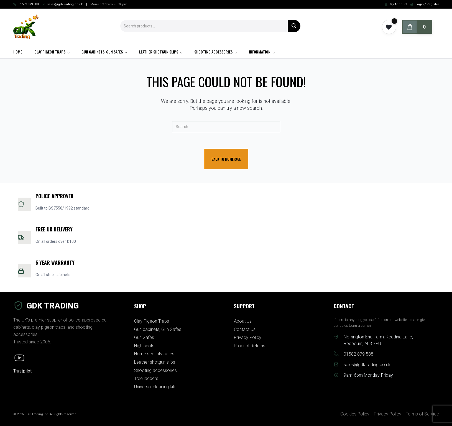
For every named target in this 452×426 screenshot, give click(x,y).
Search (294, 26)
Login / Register (427, 4)
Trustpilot (22, 371)
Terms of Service (422, 414)
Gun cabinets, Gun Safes (102, 52)
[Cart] (417, 27)
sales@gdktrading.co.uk (65, 4)
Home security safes (154, 353)
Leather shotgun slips (158, 52)
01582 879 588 (29, 4)
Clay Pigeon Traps (49, 52)
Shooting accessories (213, 52)
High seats (144, 345)
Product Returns (249, 345)
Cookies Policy (354, 414)
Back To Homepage (226, 159)
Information (259, 52)
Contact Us (245, 329)
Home (17, 52)
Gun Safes (144, 337)
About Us (243, 321)
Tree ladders (146, 378)
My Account (398, 4)
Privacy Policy (247, 337)
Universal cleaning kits (155, 386)
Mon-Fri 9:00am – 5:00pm (108, 4)
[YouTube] (19, 358)
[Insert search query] (226, 126)
